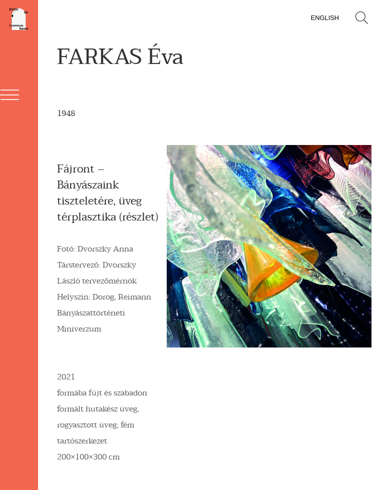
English (325, 18)
